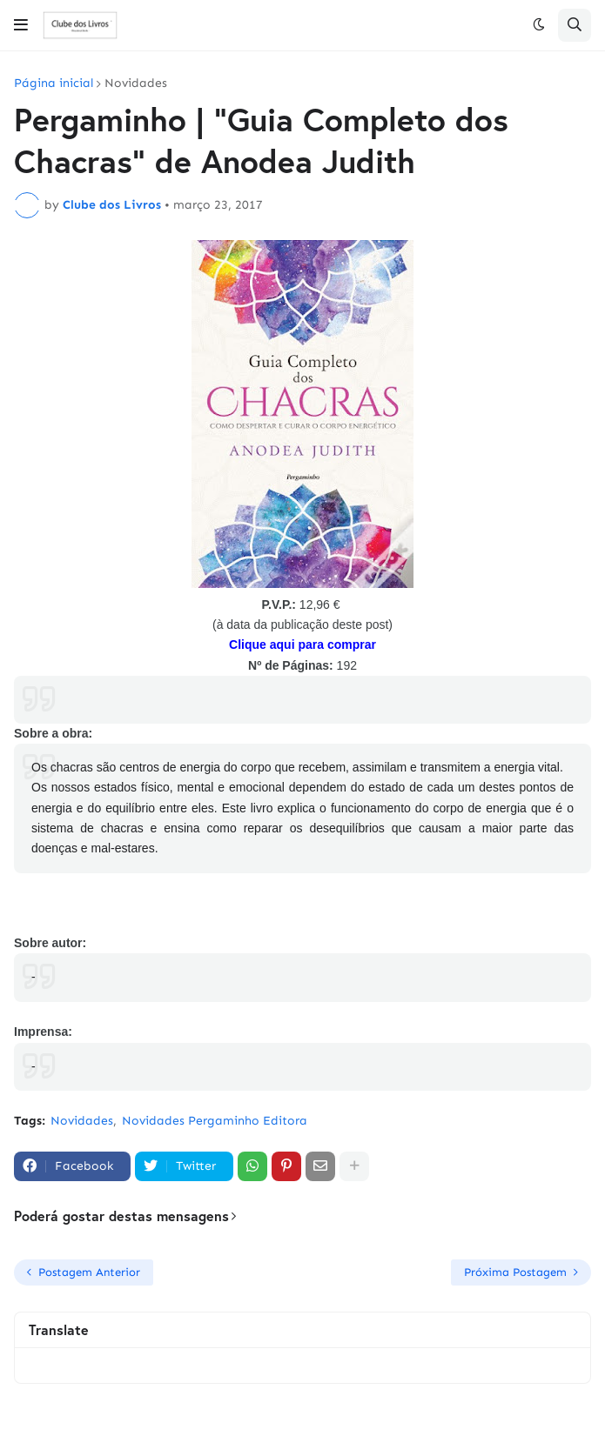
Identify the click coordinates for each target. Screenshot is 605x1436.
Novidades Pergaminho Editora (214, 1120)
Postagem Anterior (89, 1272)
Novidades (135, 83)
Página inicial (53, 83)
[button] (21, 25)
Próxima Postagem (515, 1272)
